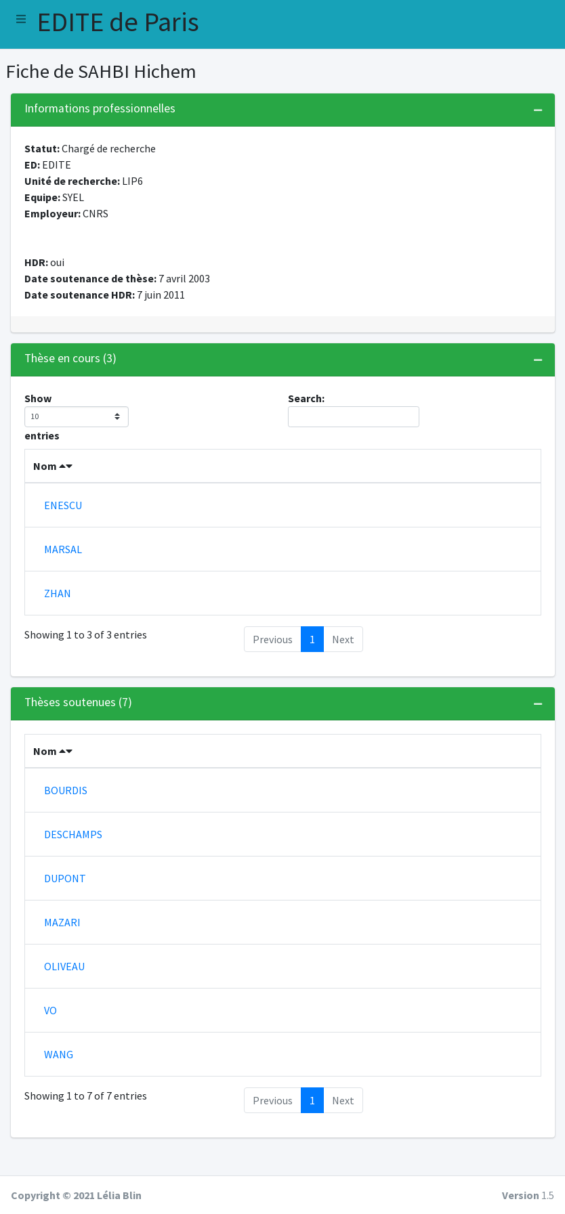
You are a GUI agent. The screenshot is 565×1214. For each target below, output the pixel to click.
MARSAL (63, 571)
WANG (58, 1081)
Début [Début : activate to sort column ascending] (200, 482)
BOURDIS (65, 817)
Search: (353, 409)
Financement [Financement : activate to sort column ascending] (402, 482)
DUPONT (65, 905)
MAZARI (62, 949)
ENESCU (63, 521)
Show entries (76, 416)
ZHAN (57, 620)
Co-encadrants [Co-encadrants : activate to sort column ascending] (303, 473)
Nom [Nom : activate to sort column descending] (52, 482)
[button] (21, 18)
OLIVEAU (64, 993)
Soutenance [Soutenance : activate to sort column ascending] (364, 778)
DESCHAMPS (73, 861)
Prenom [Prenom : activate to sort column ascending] (134, 473)
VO (50, 1037)
